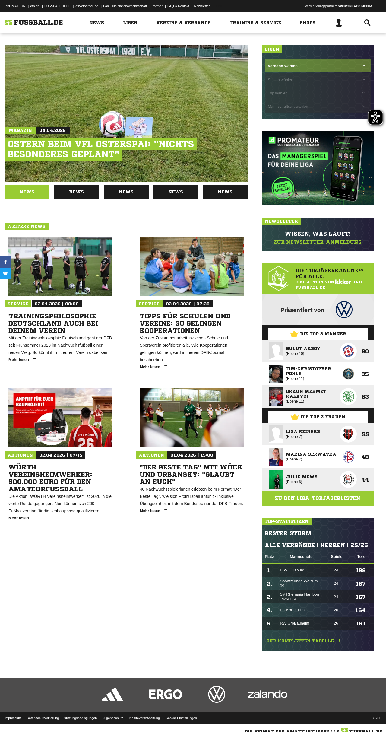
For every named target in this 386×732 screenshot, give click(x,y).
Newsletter (202, 6)
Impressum (13, 718)
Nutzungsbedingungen (80, 718)
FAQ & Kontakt (178, 6)
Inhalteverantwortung (144, 718)
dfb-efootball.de (86, 6)
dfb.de (35, 6)
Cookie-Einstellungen (181, 718)
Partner (157, 6)
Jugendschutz (113, 718)
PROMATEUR (15, 6)
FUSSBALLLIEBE (57, 6)
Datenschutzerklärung (43, 718)
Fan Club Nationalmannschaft (125, 6)
